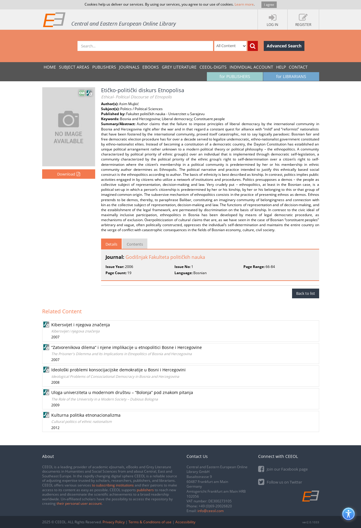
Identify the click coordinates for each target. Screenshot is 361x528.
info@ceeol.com (210, 510)
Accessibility (185, 521)
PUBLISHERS (104, 67)
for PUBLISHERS (235, 76)
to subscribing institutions (113, 485)
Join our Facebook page (283, 469)
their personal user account (79, 503)
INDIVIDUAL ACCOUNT (251, 67)
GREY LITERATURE (179, 67)
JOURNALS (129, 67)
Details (111, 244)
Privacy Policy (114, 521)
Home (50, 67)
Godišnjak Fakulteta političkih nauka (165, 257)
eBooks (150, 67)
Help (281, 67)
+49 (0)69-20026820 (215, 506)
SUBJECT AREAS (74, 67)
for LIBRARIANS (291, 76)
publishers (145, 489)
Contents (135, 244)
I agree (269, 4)
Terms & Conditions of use (150, 521)
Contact (298, 67)
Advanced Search (284, 46)
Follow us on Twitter (280, 482)
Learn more (244, 4)
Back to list (305, 293)
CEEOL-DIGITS (213, 67)
